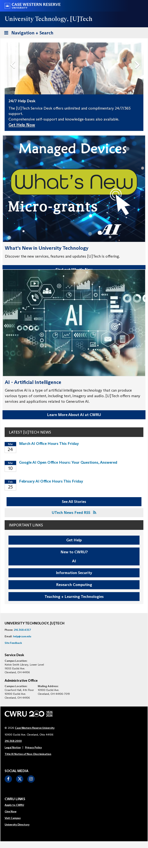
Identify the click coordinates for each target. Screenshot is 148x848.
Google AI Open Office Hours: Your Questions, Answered (68, 462)
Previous (13, 58)
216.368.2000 (13, 741)
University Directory (17, 824)
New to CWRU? (74, 552)
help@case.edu (22, 636)
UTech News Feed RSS (74, 512)
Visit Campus (13, 818)
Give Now (10, 811)
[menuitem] (17, 805)
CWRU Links (15, 799)
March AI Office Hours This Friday (49, 443)
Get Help (74, 540)
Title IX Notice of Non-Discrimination (28, 754)
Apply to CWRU (14, 805)
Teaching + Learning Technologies (74, 596)
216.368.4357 (22, 630)
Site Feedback (13, 643)
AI (74, 561)
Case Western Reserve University (35, 728)
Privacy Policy (33, 747)
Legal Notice (13, 747)
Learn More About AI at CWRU (74, 414)
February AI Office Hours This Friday (51, 481)
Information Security (74, 572)
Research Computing (74, 584)
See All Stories (74, 501)
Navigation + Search (27, 33)
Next (138, 58)
